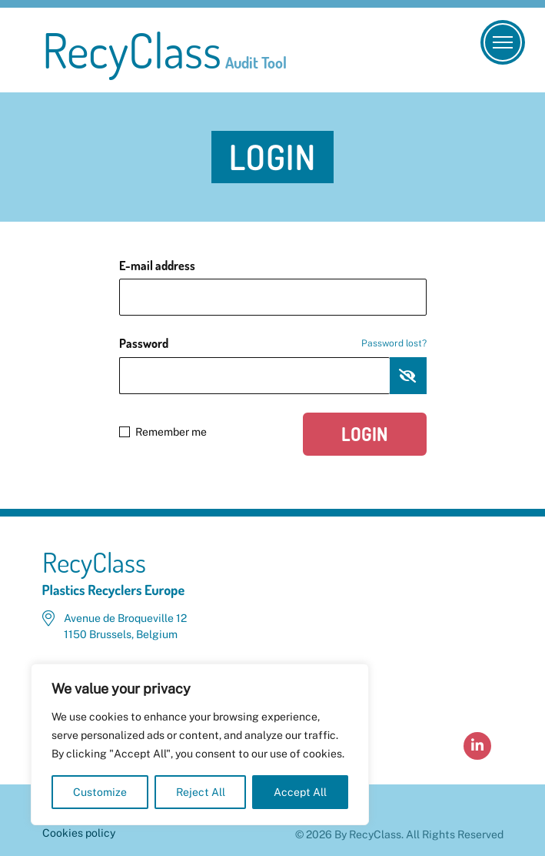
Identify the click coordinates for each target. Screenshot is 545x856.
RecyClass (164, 50)
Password (273, 343)
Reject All (200, 792)
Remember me (163, 432)
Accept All (300, 792)
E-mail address (157, 265)
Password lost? (394, 343)
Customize (100, 792)
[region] (200, 744)
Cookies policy (78, 833)
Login (364, 434)
